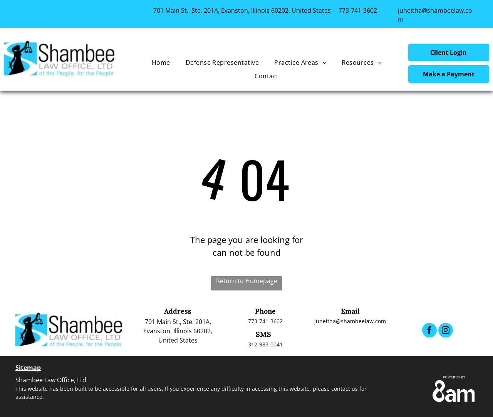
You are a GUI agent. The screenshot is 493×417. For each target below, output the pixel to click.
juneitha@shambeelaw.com (350, 321)
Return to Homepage (246, 281)
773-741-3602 (358, 10)
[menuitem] (161, 62)
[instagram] (445, 331)
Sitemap (28, 367)
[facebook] (429, 331)
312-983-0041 (265, 344)
